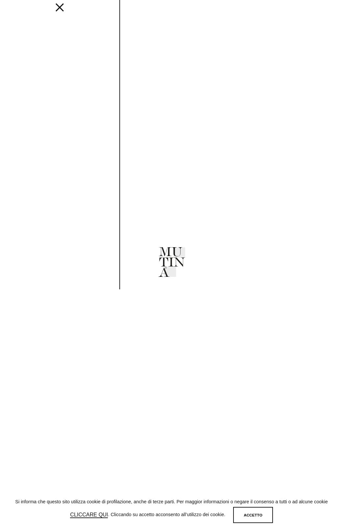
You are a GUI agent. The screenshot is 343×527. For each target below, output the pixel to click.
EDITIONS (89, 13)
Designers (153, 13)
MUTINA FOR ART (237, 13)
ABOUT (205, 13)
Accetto (253, 515)
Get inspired (119, 13)
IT (319, 13)
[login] (299, 12)
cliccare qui (89, 515)
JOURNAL (181, 13)
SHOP (266, 13)
